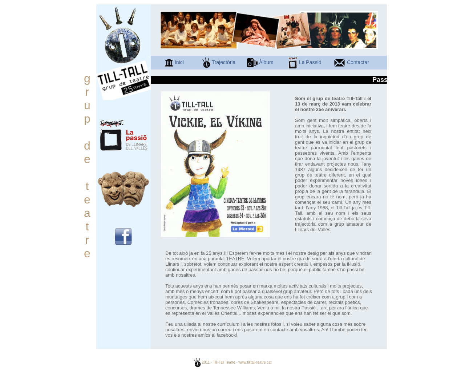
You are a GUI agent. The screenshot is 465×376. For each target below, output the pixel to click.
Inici (174, 62)
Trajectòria (218, 62)
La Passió (304, 62)
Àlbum (260, 62)
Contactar (351, 62)
